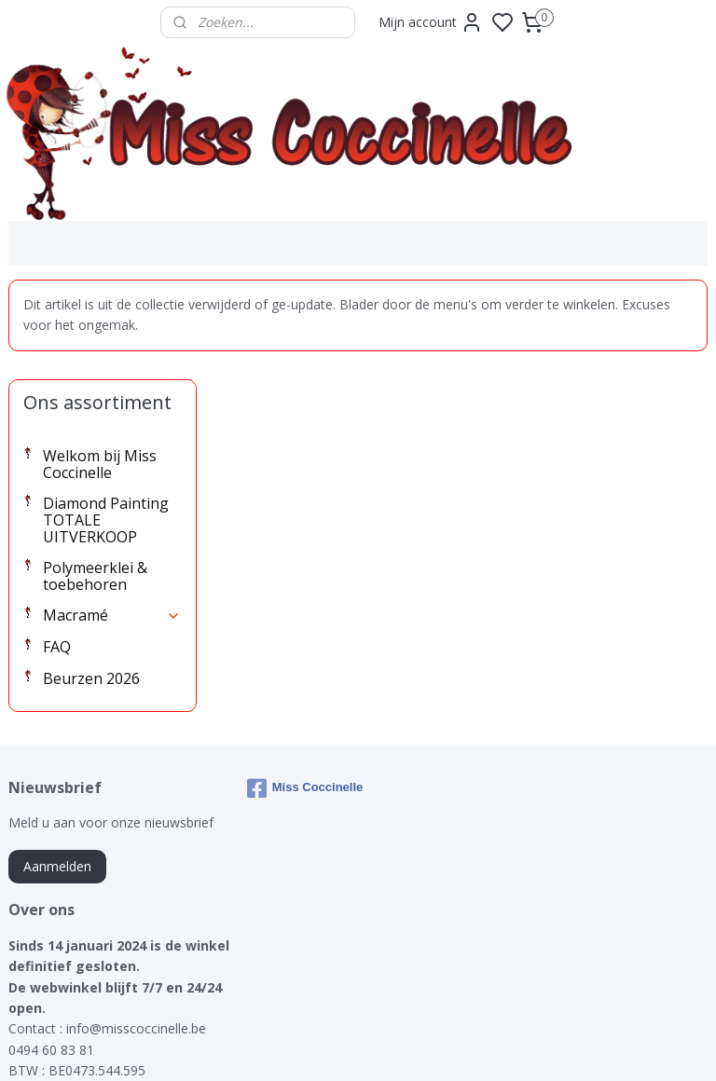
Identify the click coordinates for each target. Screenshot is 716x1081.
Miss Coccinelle (305, 688)
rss (463, 1047)
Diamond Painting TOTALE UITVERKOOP (106, 420)
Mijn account (431, 22)
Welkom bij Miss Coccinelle (100, 364)
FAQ (57, 547)
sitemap (424, 1047)
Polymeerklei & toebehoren (95, 476)
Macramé (112, 516)
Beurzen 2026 (91, 578)
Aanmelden (57, 766)
